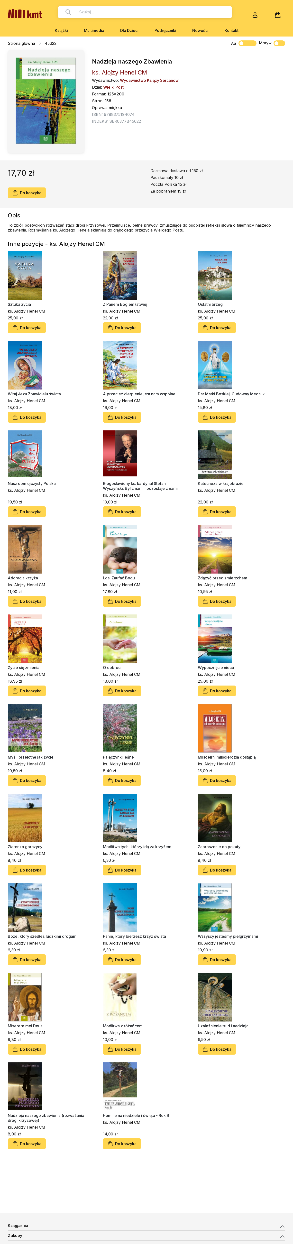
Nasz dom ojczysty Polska (32, 483)
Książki (61, 30)
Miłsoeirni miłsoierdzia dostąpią (227, 757)
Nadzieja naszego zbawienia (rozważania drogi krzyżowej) (46, 1118)
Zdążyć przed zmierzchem (222, 578)
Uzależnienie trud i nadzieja (223, 1025)
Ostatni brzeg (210, 304)
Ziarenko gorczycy (25, 846)
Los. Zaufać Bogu (119, 578)
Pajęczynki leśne (118, 757)
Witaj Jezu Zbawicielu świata (34, 393)
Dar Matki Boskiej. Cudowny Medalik (231, 393)
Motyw (272, 43)
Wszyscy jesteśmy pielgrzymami (228, 936)
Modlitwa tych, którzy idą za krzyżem (137, 846)
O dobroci (112, 667)
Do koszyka (26, 193)
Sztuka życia (19, 304)
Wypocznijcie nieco (216, 667)
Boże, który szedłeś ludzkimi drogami (42, 936)
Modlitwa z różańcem (123, 1025)
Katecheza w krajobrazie (221, 483)
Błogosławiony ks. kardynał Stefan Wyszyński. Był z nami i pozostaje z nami (140, 486)
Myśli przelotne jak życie (31, 757)
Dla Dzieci (129, 30)
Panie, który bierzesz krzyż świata (134, 936)
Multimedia (94, 30)
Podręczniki (165, 30)
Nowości (200, 30)
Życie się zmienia (23, 667)
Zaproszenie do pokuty (219, 846)
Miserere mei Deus (25, 1025)
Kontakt (231, 30)
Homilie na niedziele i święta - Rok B (136, 1115)
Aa (233, 43)
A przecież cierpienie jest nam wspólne (139, 393)
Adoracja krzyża (23, 578)
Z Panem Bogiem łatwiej (125, 304)
